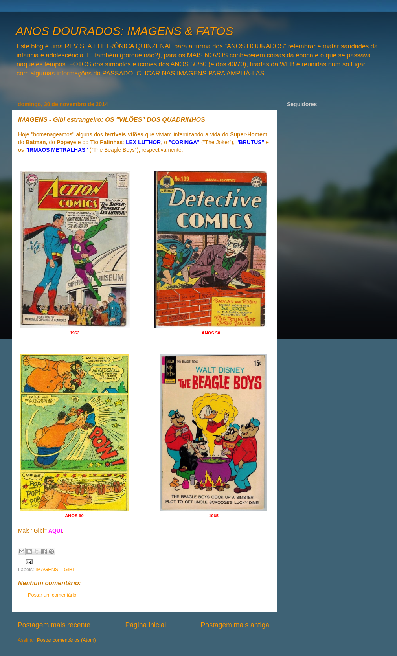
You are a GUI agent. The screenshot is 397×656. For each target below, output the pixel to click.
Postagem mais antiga (235, 625)
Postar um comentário (52, 595)
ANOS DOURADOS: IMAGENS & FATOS (124, 30)
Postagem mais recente (54, 625)
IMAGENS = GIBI (54, 569)
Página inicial (145, 625)
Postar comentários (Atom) (66, 640)
